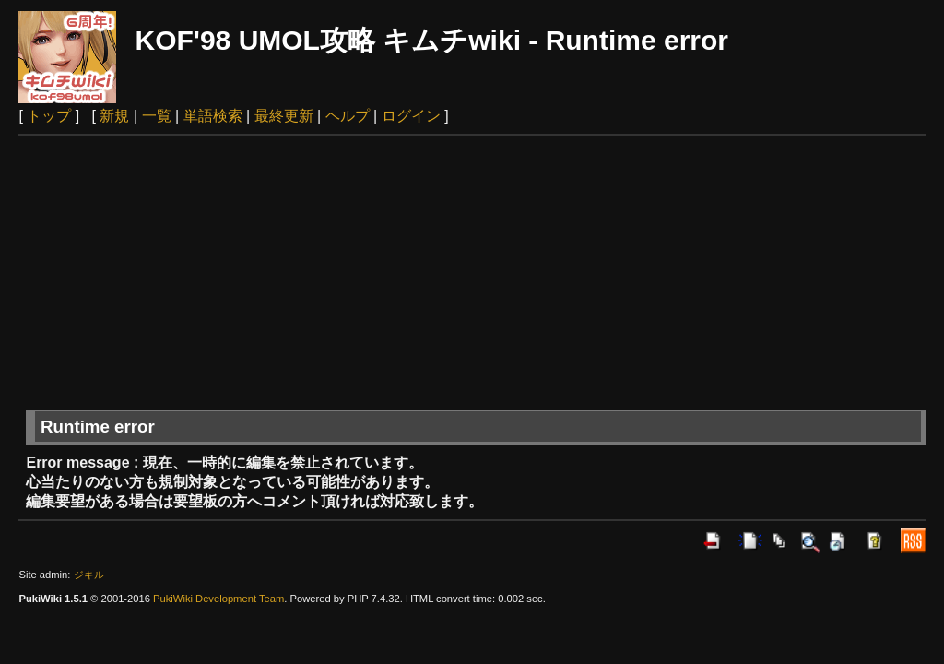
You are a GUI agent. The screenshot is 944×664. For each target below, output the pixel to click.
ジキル (89, 574)
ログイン (411, 116)
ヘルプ (347, 116)
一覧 (156, 116)
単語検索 (212, 116)
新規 (114, 116)
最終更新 (283, 116)
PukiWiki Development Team (218, 598)
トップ (49, 116)
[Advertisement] (472, 274)
